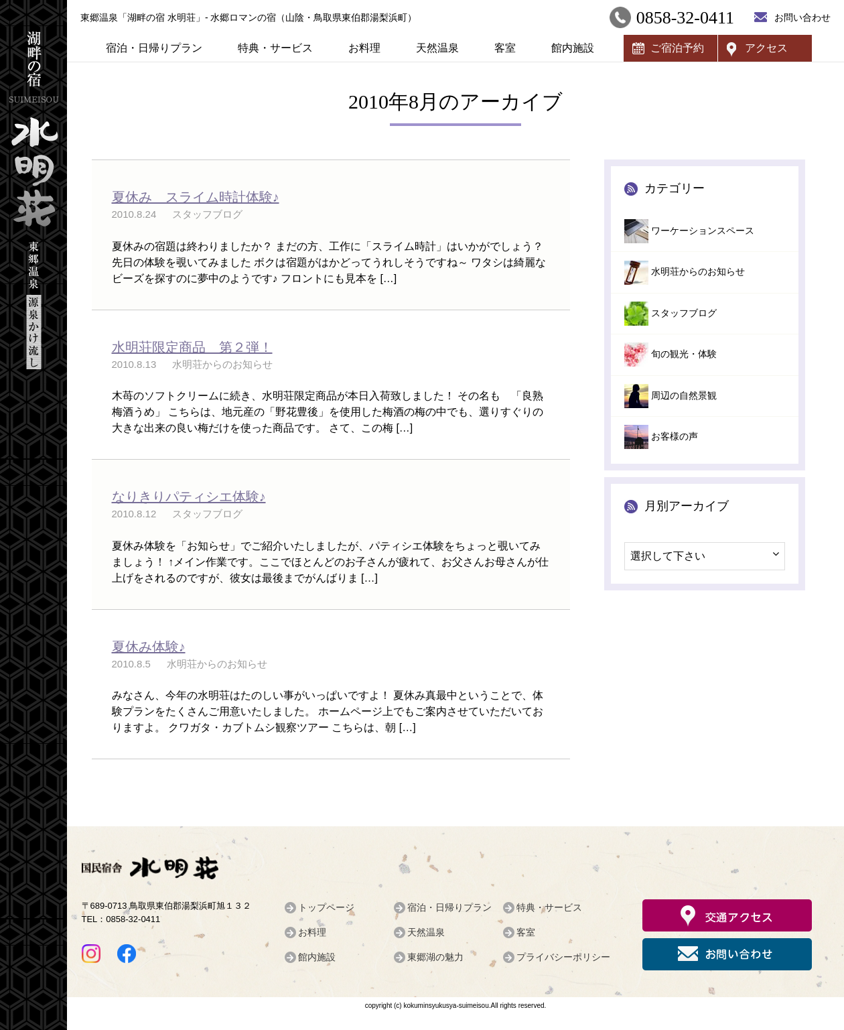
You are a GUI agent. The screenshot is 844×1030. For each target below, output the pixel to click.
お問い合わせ (802, 17)
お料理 (364, 48)
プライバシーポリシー (563, 957)
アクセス (766, 48)
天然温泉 (437, 48)
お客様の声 (674, 437)
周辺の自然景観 (684, 396)
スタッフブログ (684, 313)
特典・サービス (275, 48)
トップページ (326, 907)
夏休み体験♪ (149, 646)
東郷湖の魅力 (435, 957)
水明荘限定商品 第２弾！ (192, 347)
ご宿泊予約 (677, 48)
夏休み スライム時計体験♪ (195, 197)
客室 (505, 48)
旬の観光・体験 (684, 354)
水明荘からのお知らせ (698, 272)
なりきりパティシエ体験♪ (189, 496)
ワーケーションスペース (702, 231)
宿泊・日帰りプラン (154, 48)
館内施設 (572, 48)
